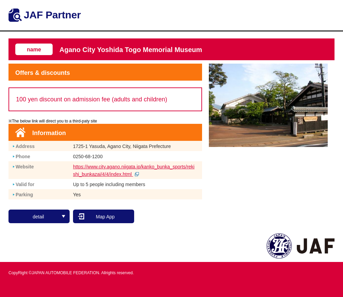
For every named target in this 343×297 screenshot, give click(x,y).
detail (49, 216)
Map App (105, 216)
